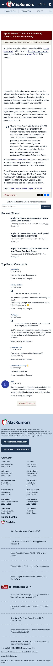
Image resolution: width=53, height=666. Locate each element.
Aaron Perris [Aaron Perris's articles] (31, 508)
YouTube (10, 522)
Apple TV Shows (35, 188)
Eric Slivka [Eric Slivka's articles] (30, 462)
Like (23, 279)
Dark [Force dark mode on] (3, 662)
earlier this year (20, 160)
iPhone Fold (26, 11)
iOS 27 (40, 11)
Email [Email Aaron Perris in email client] (28, 513)
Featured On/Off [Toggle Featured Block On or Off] (7, 660)
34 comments (10, 195)
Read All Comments (26, 403)
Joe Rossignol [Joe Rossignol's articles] (32, 471)
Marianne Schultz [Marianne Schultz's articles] (33, 490)
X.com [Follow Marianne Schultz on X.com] (34, 494)
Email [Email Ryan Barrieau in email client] (28, 504)
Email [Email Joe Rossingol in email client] (28, 475)
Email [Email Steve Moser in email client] (3, 513)
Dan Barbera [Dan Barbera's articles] (5, 499)
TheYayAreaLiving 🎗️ (20, 365)
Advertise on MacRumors (16, 449)
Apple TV (31, 54)
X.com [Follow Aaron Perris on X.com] (34, 513)
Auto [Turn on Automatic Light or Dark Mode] (44, 660)
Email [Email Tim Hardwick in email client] (28, 485)
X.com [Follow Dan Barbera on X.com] (9, 504)
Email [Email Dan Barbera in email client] (3, 504)
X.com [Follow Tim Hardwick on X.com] (34, 485)
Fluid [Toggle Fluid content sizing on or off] (32, 660)
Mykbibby (15, 269)
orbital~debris (17, 285)
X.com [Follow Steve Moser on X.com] (9, 513)
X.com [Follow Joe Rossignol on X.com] (34, 475)
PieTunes (15, 315)
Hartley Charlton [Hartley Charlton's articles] (7, 490)
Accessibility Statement (9, 656)
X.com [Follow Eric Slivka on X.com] (34, 466)
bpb (12, 381)
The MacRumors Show (20, 587)
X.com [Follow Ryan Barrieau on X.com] (34, 504)
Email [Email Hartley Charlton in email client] (3, 494)
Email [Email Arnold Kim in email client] (3, 466)
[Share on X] (40, 195)
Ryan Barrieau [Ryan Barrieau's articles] (32, 499)
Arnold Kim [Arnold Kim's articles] (5, 462)
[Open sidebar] (50, 4)
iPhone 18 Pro (9, 11)
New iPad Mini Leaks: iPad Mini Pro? (25, 531)
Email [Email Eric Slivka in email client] (28, 466)
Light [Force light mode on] (48, 660)
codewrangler (16, 347)
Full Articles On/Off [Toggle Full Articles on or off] (21, 660)
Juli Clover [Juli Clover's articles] (5, 471)
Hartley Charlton (42, 42)
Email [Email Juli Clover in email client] (3, 475)
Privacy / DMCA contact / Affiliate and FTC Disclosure (19, 652)
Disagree (29, 279)
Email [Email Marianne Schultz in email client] (28, 494)
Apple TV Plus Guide (18, 188)
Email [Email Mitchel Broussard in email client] (3, 485)
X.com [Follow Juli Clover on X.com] (9, 475)
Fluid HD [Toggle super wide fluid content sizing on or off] (38, 660)
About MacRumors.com (15, 442)
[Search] (45, 4)
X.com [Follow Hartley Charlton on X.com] (9, 494)
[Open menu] (3, 4)
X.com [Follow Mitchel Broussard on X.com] (9, 485)
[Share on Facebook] (46, 195)
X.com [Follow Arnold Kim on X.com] (9, 466)
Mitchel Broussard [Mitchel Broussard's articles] (8, 480)
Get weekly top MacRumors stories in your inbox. (26, 202)
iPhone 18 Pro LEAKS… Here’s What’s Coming (30, 566)
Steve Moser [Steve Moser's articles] (5, 508)
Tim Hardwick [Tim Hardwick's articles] (31, 480)
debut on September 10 (38, 51)
